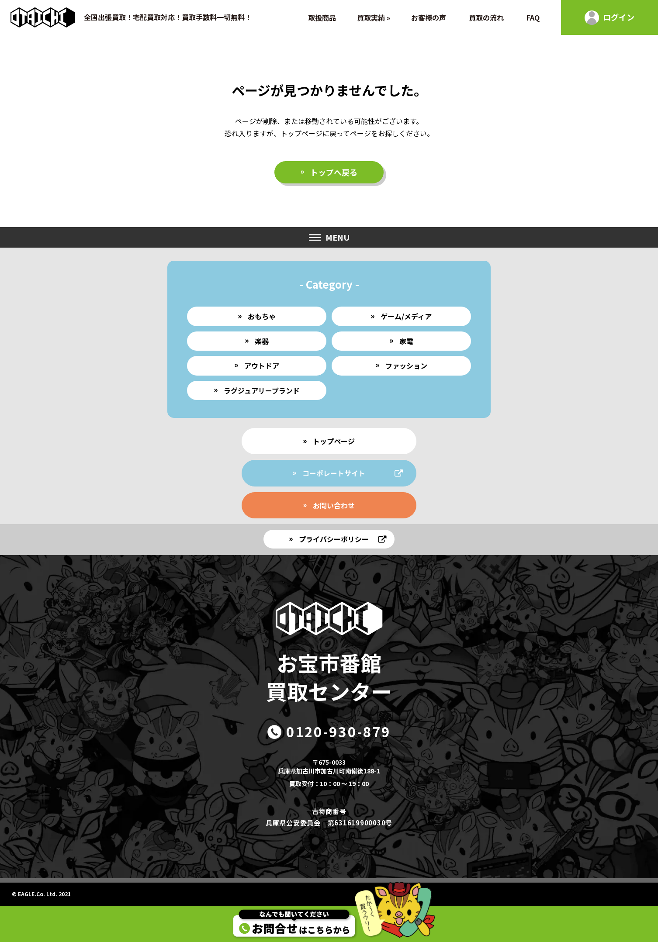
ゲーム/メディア (406, 316)
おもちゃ (262, 316)
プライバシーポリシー (334, 539)
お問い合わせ (334, 505)
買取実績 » (373, 17)
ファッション (406, 365)
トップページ (334, 441)
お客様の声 (428, 17)
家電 (406, 341)
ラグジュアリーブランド (262, 390)
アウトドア (261, 365)
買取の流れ (486, 17)
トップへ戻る (333, 172)
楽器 (262, 341)
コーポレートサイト (333, 473)
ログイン (618, 17)
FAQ (533, 17)
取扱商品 (322, 17)
